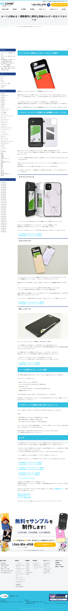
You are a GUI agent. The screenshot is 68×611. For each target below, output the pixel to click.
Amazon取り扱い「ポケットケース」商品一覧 (29, 362)
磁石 (2, 165)
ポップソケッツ (4, 139)
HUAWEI (3, 104)
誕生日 (2, 172)
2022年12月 (4, 184)
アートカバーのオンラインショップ (27, 478)
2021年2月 (3, 218)
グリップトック (4, 121)
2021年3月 (3, 216)
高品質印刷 (3, 563)
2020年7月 (3, 230)
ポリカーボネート (5, 143)
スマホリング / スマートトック (20, 569)
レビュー (3, 150)
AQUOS (3, 99)
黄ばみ (2, 175)
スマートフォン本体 (5, 83)
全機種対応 (18, 584)
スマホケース (4, 85)
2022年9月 (3, 185)
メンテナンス (4, 148)
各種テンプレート (47, 572)
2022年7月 (3, 189)
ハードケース (4, 133)
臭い (2, 168)
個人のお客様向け (20, 586)
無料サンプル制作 (59, 566)
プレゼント (3, 136)
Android (3, 97)
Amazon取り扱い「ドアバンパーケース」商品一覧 (30, 233)
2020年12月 (4, 221)
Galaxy (2, 102)
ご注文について (42, 9)
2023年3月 (3, 182)
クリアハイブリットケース (7, 116)
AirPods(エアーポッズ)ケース (20, 565)
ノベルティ (3, 131)
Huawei (28, 570)
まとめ (2, 146)
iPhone (2, 105)
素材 (2, 167)
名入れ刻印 (3, 151)
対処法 (2, 155)
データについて (47, 567)
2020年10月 (4, 225)
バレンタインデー (5, 134)
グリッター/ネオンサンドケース (20, 582)
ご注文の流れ (46, 563)
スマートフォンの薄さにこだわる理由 (8, 57)
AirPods (3, 93)
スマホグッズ (4, 122)
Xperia (2, 107)
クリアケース (4, 114)
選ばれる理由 (5, 9)
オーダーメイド (4, 110)
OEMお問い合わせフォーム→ (24, 495)
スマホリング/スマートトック (38, 567)
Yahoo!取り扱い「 (23, 303)
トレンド (3, 76)
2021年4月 (3, 214)
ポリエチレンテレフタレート (7, 141)
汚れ (2, 160)
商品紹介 (15, 9)
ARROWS (3, 100)
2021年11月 (4, 202)
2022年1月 (3, 199)
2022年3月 (3, 196)
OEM (2, 80)
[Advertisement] (34, 38)
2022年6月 (3, 190)
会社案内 (64, 9)
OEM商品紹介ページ (59, 488)
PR (1, 78)
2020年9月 (3, 226)
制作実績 (32, 9)
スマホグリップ (4, 124)
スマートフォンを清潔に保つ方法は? (8, 53)
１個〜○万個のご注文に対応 (7, 570)
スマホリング (4, 126)
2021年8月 (3, 207)
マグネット (3, 144)
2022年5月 (3, 192)
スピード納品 (4, 567)
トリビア (3, 81)
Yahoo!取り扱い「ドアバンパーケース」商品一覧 (30, 235)
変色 (2, 153)
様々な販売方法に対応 (5, 572)
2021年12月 (4, 201)
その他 (2, 87)
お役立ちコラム (53, 9)
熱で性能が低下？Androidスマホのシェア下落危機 (8, 63)
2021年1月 (3, 219)
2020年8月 (3, 228)
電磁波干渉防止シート (6, 173)
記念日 (2, 170)
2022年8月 (3, 187)
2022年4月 (3, 194)
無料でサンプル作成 (5, 568)
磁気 (2, 163)
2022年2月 (3, 197)
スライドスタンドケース (32, 303)
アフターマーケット (5, 109)
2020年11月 (4, 223)
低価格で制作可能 (4, 565)
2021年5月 (3, 213)
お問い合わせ (58, 564)
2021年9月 (3, 206)
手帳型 (2, 156)
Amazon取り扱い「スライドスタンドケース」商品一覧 (31, 302)
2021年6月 (3, 211)
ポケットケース (58, 501)
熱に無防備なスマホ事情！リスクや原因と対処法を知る (8, 60)
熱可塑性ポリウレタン (6, 161)
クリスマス (3, 117)
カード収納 (30, 501)
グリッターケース (5, 119)
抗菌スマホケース (5, 158)
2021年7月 (3, 209)
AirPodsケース (4, 95)
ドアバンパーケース (49, 501)
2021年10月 (4, 204)
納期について (46, 565)
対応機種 (23, 9)
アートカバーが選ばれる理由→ (25, 497)
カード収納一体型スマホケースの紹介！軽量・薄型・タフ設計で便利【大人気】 (8, 68)
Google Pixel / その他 (29, 573)
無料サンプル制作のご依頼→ (24, 494)
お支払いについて (47, 568)
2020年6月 (3, 231)
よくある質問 (46, 570)
